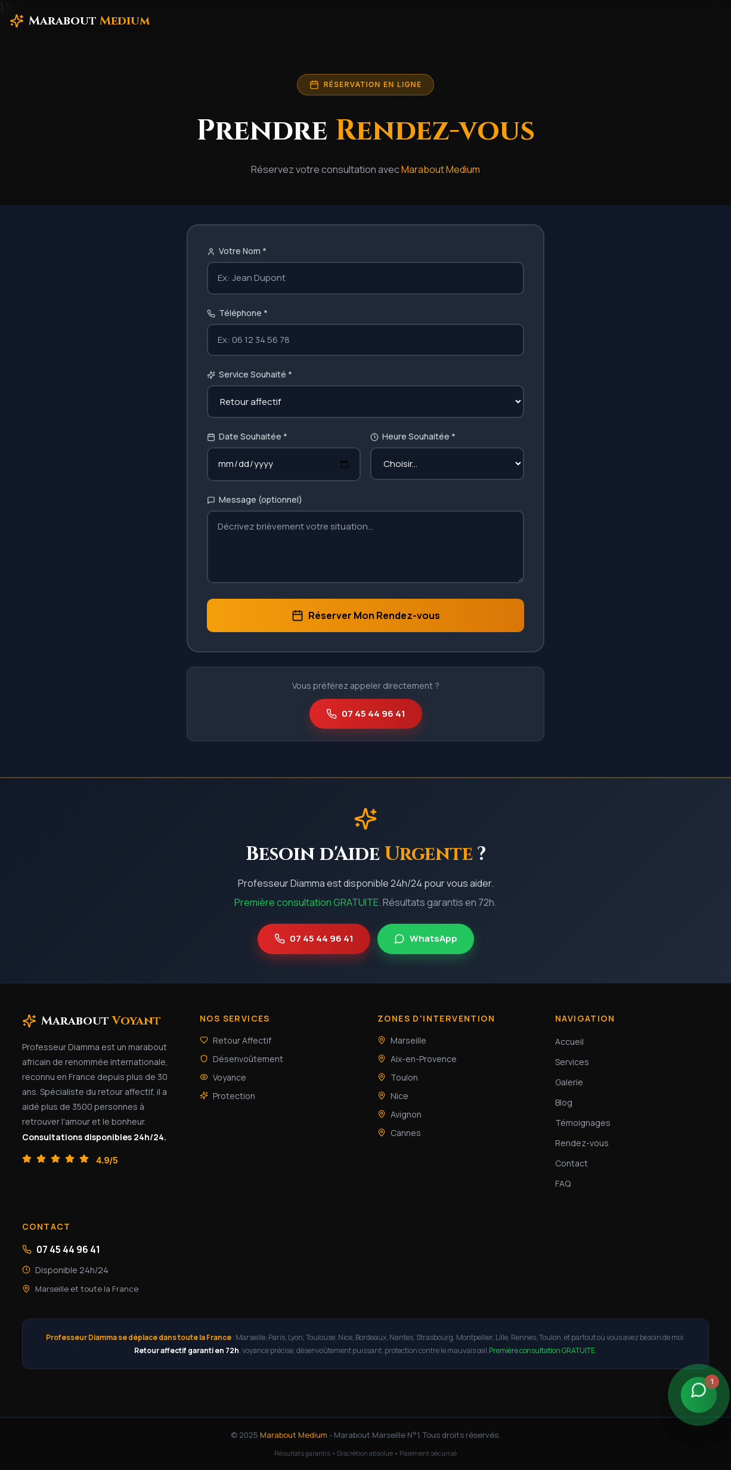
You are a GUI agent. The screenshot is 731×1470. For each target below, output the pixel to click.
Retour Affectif (235, 1040)
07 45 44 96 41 (365, 713)
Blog (563, 1102)
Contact (571, 1163)
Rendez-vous (582, 1143)
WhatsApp (425, 938)
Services (572, 1061)
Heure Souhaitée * (413, 436)
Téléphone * (237, 312)
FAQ (563, 1183)
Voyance (223, 1077)
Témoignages (583, 1122)
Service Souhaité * (249, 374)
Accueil (569, 1041)
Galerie (569, 1082)
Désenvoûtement (241, 1058)
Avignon (399, 1114)
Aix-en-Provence (417, 1058)
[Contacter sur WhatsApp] (699, 1395)
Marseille (401, 1040)
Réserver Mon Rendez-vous (366, 615)
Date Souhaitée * (247, 436)
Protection (227, 1095)
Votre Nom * (237, 250)
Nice (392, 1095)
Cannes (399, 1132)
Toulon (397, 1077)
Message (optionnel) (254, 499)
